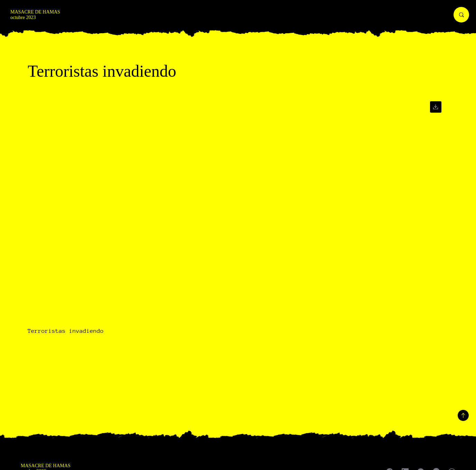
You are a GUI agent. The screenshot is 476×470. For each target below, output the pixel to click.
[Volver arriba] (463, 415)
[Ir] (435, 107)
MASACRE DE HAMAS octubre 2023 (35, 14)
